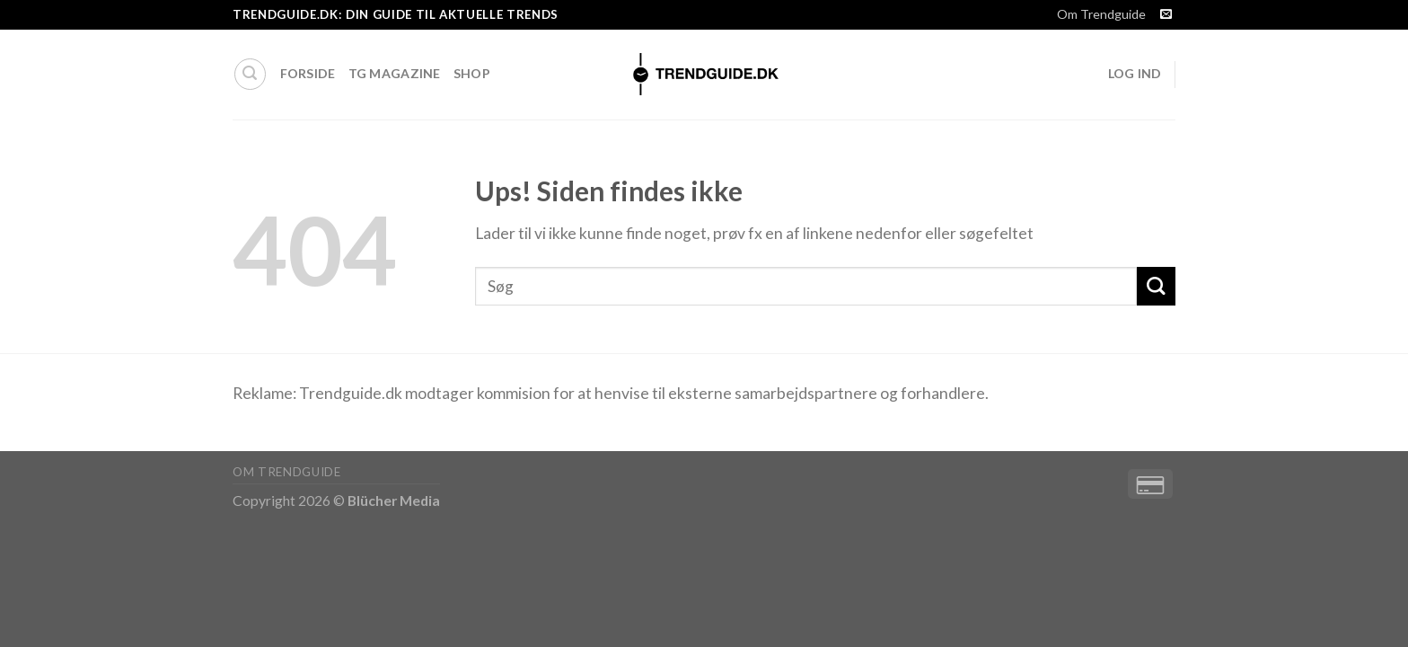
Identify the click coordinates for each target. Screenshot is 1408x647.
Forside (308, 73)
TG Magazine (394, 73)
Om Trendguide (1101, 14)
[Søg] (250, 74)
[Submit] (1156, 286)
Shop (471, 73)
